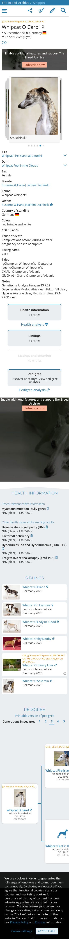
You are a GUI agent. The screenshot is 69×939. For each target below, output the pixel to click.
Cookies (40, 922)
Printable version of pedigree (34, 688)
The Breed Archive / (17, 3)
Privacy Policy (19, 922)
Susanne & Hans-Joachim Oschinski (25, 174)
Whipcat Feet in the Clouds (20, 155)
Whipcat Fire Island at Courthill (22, 145)
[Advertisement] (34, 54)
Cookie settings (21, 931)
